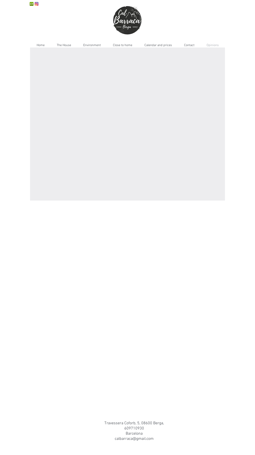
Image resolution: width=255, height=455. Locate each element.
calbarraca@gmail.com (134, 438)
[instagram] (36, 4)
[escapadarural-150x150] (31, 4)
